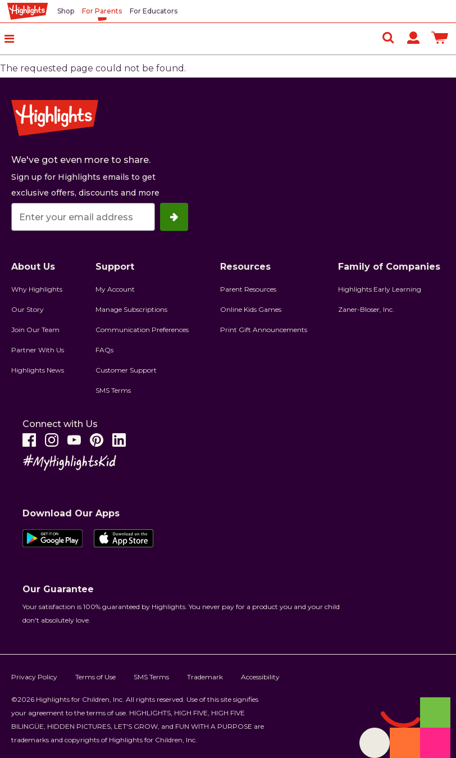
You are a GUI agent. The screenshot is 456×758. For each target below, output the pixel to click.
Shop (65, 11)
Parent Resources (248, 289)
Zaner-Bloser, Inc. (366, 309)
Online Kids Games (250, 309)
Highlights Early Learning (379, 289)
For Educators (153, 11)
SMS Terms (113, 390)
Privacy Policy (34, 677)
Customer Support (126, 370)
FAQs (104, 350)
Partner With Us (37, 350)
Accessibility (260, 677)
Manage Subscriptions (131, 309)
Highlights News (37, 370)
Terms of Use (95, 677)
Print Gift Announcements (263, 329)
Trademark (205, 677)
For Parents (102, 11)
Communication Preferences (142, 329)
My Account (115, 289)
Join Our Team (35, 329)
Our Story (27, 309)
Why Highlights (36, 289)
